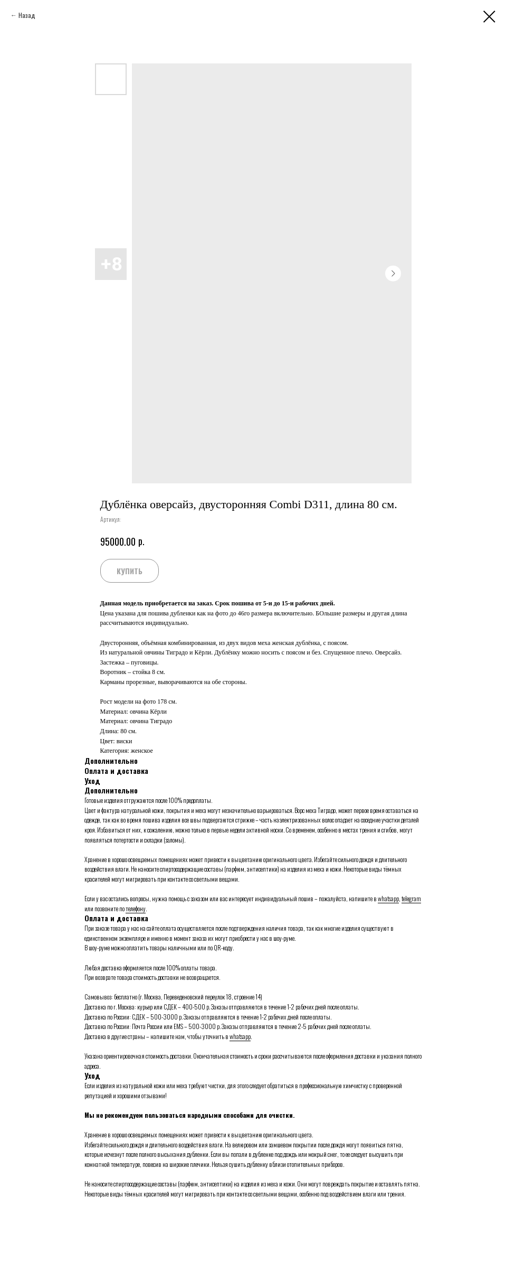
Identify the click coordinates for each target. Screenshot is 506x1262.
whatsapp (388, 898)
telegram (411, 898)
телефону (136, 908)
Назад (26, 15)
